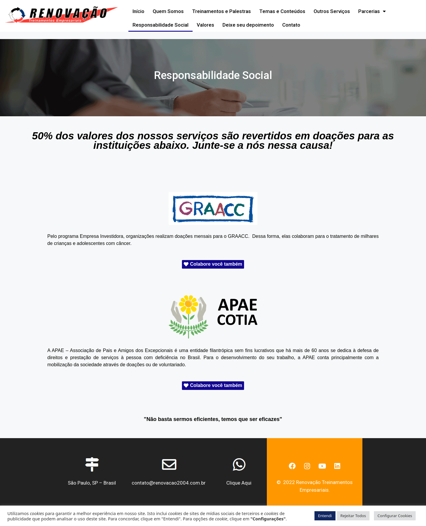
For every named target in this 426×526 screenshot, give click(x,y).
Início (138, 11)
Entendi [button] (325, 515)
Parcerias (372, 11)
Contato (291, 25)
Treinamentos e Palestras (221, 11)
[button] (213, 264)
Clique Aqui (238, 483)
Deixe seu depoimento (248, 25)
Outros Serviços (332, 11)
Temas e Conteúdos (282, 11)
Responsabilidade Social (160, 25)
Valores (205, 25)
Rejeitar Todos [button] (353, 515)
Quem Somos (168, 11)
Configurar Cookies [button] (394, 515)
